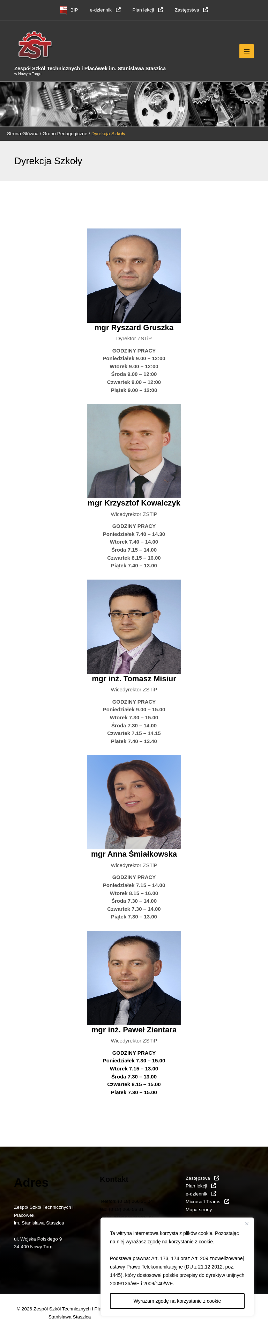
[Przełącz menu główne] (246, 51)
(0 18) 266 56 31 (126, 1209)
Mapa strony (199, 1209)
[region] (177, 1267)
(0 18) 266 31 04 (135, 1201)
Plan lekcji (147, 10)
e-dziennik (105, 10)
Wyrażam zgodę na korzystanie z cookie (177, 1301)
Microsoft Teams (207, 1201)
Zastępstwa (191, 10)
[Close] (247, 1223)
